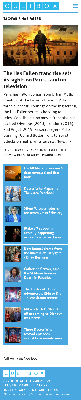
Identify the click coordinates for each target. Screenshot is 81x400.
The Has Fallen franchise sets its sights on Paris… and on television (37, 79)
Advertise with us (17, 380)
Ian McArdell (49, 150)
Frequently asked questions (25, 385)
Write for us (48, 390)
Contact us (41, 380)
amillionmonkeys (60, 394)
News (31, 155)
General (20, 155)
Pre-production (48, 155)
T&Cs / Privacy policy (20, 390)
